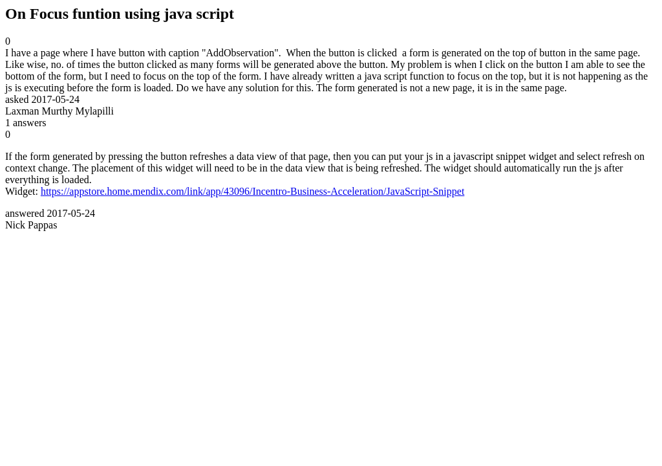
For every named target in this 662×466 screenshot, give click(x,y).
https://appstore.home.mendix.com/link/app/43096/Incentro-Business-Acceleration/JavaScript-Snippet (252, 191)
